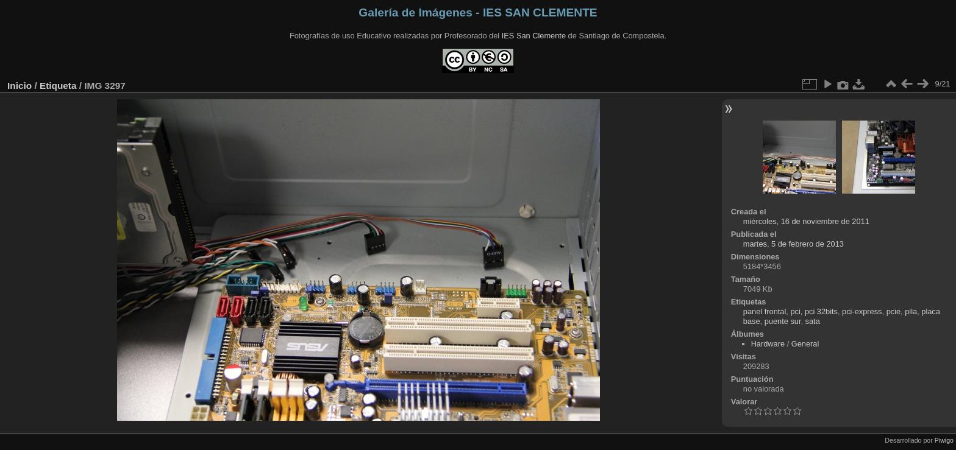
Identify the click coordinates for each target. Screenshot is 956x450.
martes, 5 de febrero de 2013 (793, 243)
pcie (893, 311)
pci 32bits (821, 311)
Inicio (19, 85)
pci (795, 311)
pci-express (862, 311)
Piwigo (944, 440)
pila (911, 311)
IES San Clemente (534, 35)
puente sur (783, 321)
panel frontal (764, 311)
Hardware (768, 343)
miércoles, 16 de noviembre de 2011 (806, 221)
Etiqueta (58, 85)
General (805, 343)
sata (812, 321)
